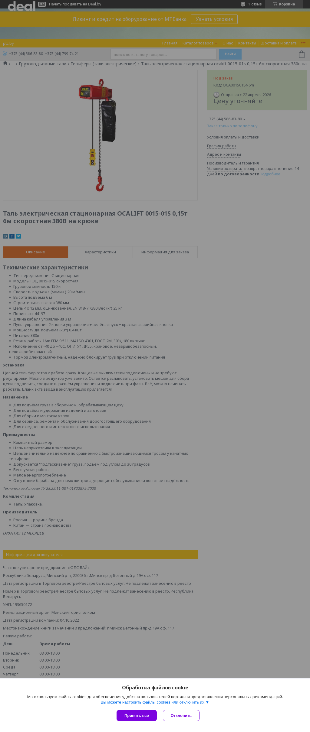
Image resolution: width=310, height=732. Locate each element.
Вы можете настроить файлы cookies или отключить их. (153, 702)
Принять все (136, 715)
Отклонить (181, 715)
